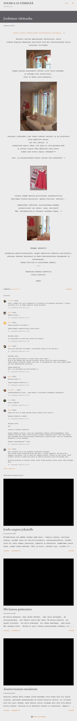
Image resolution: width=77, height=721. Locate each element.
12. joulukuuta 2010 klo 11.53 (18, 371)
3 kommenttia (15, 630)
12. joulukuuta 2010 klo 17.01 (18, 385)
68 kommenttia (16, 550)
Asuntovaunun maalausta (20, 689)
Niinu (10, 312)
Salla (10, 410)
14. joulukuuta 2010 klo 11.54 (18, 464)
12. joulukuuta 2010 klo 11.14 (18, 307)
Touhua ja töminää (18, 3)
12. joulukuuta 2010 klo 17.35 (18, 395)
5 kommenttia (15, 710)
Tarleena (11, 300)
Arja (9, 400)
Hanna (10, 376)
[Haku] (66, 3)
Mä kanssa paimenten (17, 609)
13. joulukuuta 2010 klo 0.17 (18, 405)
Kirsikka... (12, 390)
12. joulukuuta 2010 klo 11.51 (18, 351)
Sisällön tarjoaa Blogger (38, 716)
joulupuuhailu (15, 289)
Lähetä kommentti (9, 468)
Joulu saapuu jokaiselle (18, 529)
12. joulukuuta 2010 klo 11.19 (18, 317)
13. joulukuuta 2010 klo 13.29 (18, 444)
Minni (10, 346)
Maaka (10, 449)
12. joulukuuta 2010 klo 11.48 (18, 341)
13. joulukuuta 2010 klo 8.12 (18, 419)
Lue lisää (71, 550)
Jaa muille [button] (69, 289)
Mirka (10, 322)
